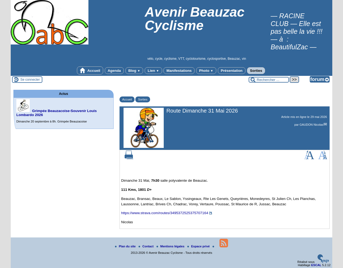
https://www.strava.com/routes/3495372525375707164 (164, 213)
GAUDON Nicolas (311, 124)
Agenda (114, 71)
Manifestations (179, 71)
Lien (153, 71)
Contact (146, 246)
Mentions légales (170, 246)
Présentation (232, 71)
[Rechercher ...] (269, 80)
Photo (206, 71)
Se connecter (30, 79)
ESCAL (316, 265)
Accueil (90, 70)
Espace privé (198, 246)
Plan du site (125, 246)
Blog (134, 71)
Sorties (256, 71)
